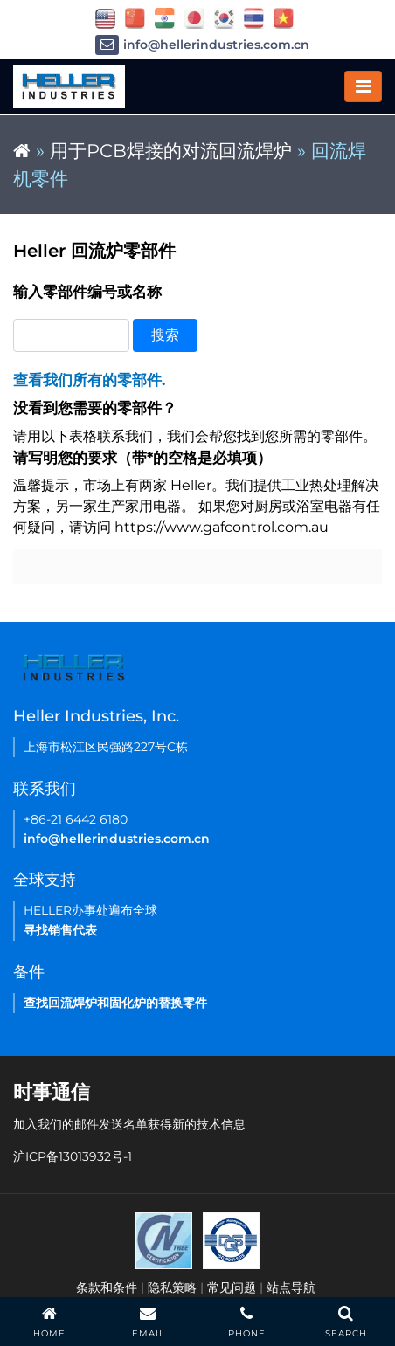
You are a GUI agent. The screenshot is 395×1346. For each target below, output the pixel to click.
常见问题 (231, 1287)
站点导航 (291, 1287)
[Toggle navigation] (363, 86)
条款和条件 (106, 1287)
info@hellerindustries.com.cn (202, 45)
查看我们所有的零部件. (89, 380)
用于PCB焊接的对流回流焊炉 (171, 151)
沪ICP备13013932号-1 (72, 1156)
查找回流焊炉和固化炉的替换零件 (115, 1003)
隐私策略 (172, 1287)
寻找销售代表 (60, 930)
